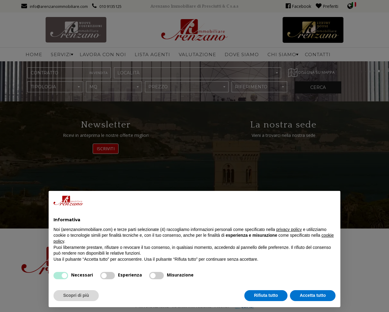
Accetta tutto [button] (313, 295)
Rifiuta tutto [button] (266, 295)
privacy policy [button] (289, 229)
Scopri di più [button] (76, 295)
